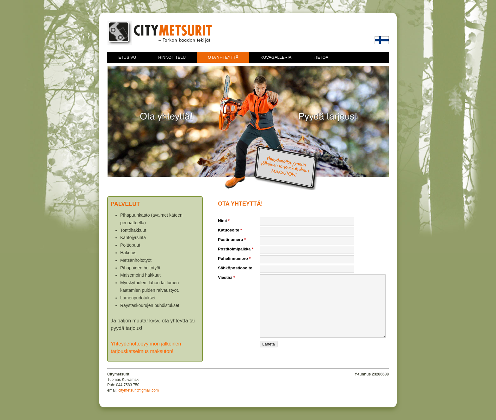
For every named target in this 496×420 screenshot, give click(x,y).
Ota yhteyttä (223, 57)
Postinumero (232, 239)
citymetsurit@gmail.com (138, 390)
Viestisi (226, 277)
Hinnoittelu (172, 57)
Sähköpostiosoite (235, 268)
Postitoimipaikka (235, 249)
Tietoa (320, 57)
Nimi (224, 220)
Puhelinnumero (234, 258)
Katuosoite (230, 230)
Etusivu (127, 57)
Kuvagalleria (275, 57)
